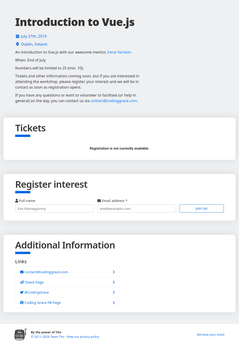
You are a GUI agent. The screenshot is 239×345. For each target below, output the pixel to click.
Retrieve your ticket (211, 334)
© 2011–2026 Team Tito (48, 336)
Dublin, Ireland (34, 44)
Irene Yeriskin (119, 52)
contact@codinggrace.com (114, 100)
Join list (202, 208)
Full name (54, 205)
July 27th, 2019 (34, 36)
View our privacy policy (83, 336)
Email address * (136, 205)
